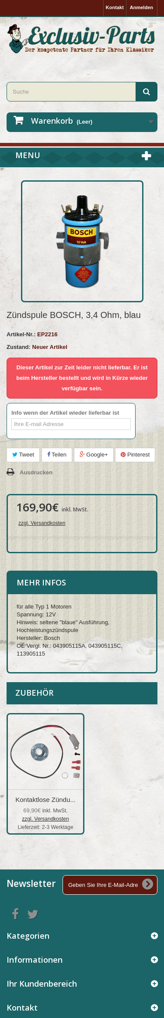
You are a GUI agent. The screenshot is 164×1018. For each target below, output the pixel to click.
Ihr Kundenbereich (42, 983)
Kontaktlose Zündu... (45, 799)
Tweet (23, 454)
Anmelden (141, 7)
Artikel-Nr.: (21, 334)
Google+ (94, 454)
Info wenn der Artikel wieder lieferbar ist (65, 412)
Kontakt (115, 7)
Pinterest (135, 454)
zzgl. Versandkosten (41, 523)
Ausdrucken (36, 472)
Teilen (56, 454)
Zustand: (19, 347)
